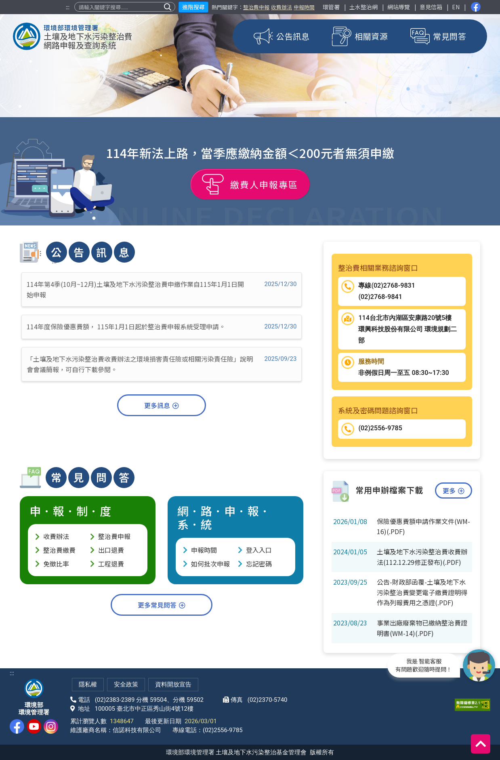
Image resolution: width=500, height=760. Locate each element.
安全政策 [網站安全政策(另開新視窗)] (126, 684)
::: (67, 7)
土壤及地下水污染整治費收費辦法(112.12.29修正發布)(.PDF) (422, 557)
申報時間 (304, 7)
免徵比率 (56, 563)
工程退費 (111, 563)
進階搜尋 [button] (193, 7)
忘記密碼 (259, 563)
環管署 (331, 7)
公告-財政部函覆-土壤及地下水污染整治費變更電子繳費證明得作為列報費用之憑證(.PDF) (422, 592)
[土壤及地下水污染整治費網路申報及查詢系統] (72, 36)
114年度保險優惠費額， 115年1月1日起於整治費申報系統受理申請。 (161, 326)
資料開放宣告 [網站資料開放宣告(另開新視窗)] (173, 684)
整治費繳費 (59, 550)
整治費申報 (256, 7)
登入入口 (259, 550)
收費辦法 (281, 7)
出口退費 (111, 550)
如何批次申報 (210, 563)
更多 (453, 490)
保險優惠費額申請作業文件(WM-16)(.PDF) (423, 526)
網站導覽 (398, 7)
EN (456, 7)
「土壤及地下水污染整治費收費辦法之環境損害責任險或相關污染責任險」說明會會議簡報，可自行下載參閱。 (161, 364)
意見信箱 (431, 7)
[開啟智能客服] (479, 665)
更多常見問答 (161, 605)
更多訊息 (161, 405)
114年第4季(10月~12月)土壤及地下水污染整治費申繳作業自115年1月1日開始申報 (161, 289)
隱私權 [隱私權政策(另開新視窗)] (88, 684)
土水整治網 (363, 7)
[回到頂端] (480, 744)
